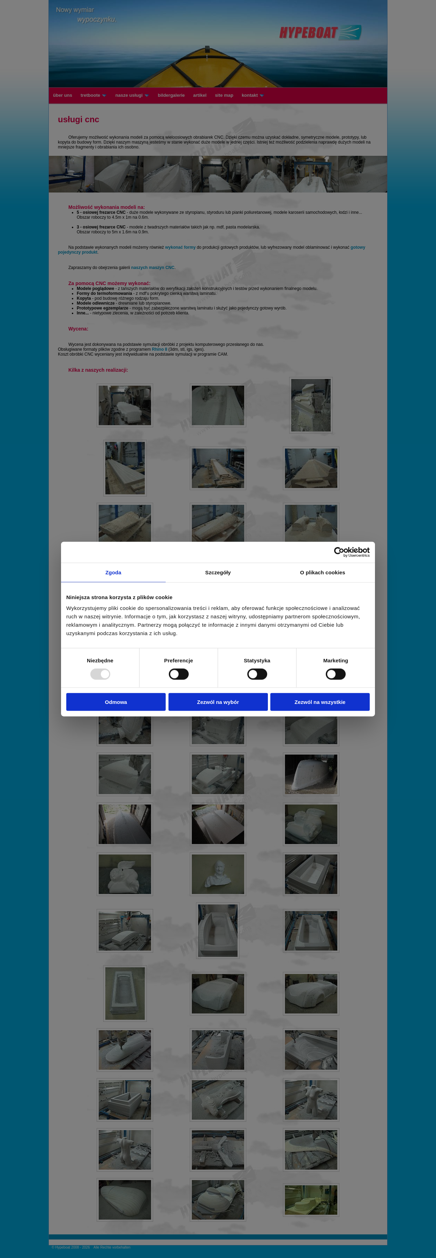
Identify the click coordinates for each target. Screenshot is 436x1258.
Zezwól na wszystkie (320, 702)
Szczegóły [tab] (218, 572)
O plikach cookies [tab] (322, 572)
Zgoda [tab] (113, 572)
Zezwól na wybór (218, 702)
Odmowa (116, 702)
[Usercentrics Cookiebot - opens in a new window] (339, 552)
